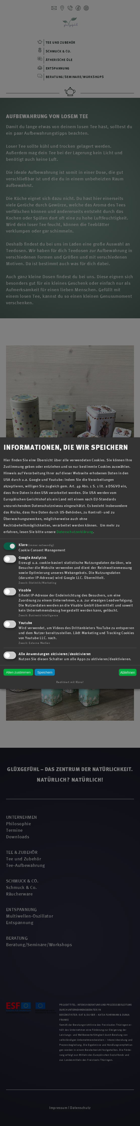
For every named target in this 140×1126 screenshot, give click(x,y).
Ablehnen (127, 672)
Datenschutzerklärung (75, 532)
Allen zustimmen (18, 672)
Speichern (44, 672)
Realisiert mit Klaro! (70, 682)
